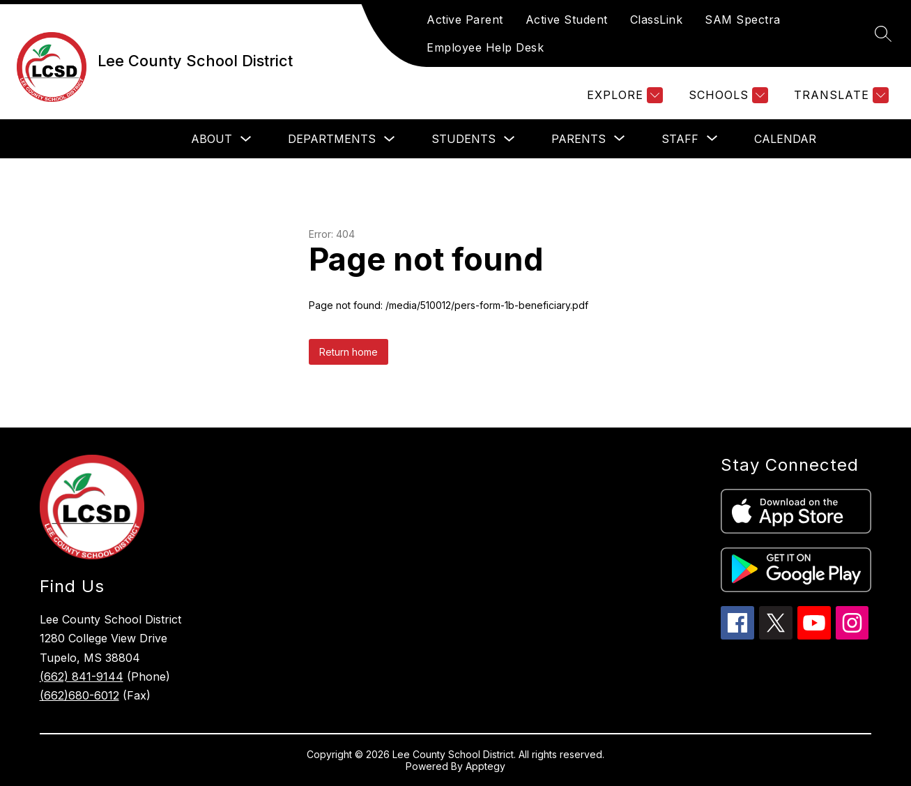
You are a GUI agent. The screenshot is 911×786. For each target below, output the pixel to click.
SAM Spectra (743, 20)
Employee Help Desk (485, 47)
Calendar (785, 139)
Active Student (567, 20)
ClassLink (656, 20)
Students (463, 139)
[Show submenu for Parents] (578, 138)
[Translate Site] (839, 95)
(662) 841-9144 (81, 676)
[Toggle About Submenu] (246, 139)
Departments (332, 139)
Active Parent (465, 20)
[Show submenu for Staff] (679, 138)
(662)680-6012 (79, 695)
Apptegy (485, 766)
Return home (348, 352)
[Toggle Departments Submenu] (389, 139)
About (211, 139)
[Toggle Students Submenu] (509, 139)
